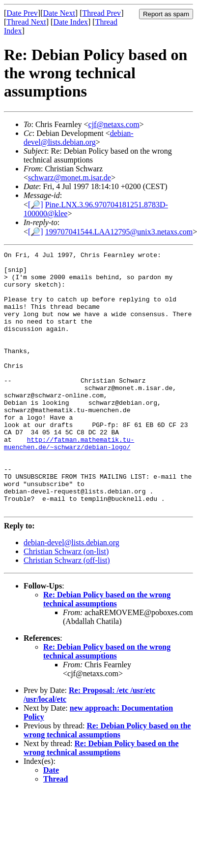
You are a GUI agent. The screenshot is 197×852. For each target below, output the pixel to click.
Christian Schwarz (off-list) (67, 612)
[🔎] (35, 204)
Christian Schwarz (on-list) (66, 603)
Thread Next (26, 22)
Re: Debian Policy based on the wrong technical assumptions (106, 650)
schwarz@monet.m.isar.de (69, 177)
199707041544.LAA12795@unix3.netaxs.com (119, 232)
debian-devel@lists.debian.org (79, 137)
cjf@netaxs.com (114, 124)
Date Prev (22, 13)
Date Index (70, 22)
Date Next (59, 13)
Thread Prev (101, 13)
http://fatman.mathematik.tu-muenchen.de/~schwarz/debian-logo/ (69, 482)
